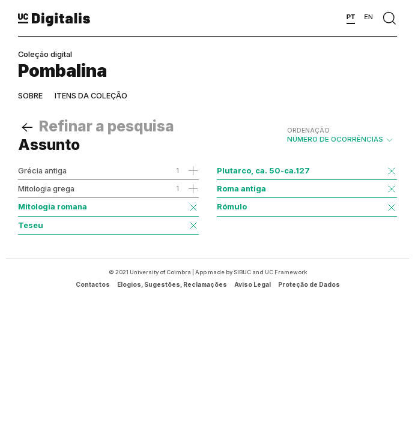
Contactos (93, 284)
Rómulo (232, 206)
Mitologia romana (52, 206)
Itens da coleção (91, 95)
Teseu (30, 225)
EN (368, 17)
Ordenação (308, 130)
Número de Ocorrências (340, 135)
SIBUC (242, 272)
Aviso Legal (252, 284)
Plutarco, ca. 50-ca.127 (263, 170)
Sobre (30, 95)
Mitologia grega (46, 188)
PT (351, 17)
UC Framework (286, 272)
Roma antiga (241, 188)
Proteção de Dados (309, 284)
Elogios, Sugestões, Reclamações (172, 284)
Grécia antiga (42, 170)
